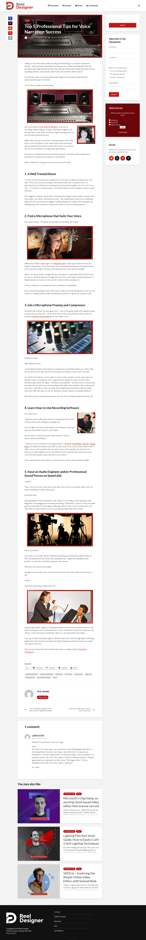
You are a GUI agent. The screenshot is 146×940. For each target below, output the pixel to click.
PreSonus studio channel (41, 316)
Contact (57, 912)
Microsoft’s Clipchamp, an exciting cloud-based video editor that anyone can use (81, 802)
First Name (112, 47)
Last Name (112, 57)
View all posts (43, 697)
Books (79, 6)
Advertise (57, 921)
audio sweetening (46, 674)
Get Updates (58, 931)
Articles (67, 6)
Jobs (55, 926)
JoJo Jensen (30, 37)
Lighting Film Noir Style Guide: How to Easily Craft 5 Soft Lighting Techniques (81, 839)
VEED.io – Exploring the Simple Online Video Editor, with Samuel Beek (80, 877)
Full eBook (114, 120)
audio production (32, 674)
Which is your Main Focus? (118, 68)
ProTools (67, 444)
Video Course (115, 125)
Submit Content (60, 917)
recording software (43, 677)
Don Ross (68, 674)
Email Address (122, 85)
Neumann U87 (59, 263)
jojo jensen (79, 674)
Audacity (85, 444)
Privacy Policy (11, 933)
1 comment (53, 37)
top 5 (55, 677)
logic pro (88, 674)
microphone (30, 677)
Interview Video (69, 794)
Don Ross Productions (49, 127)
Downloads (92, 6)
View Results (122, 132)
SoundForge (76, 444)
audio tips (59, 674)
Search (122, 25)
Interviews (53, 6)
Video (27, 20)
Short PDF (114, 123)
